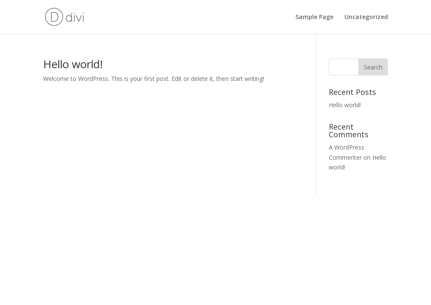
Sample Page (314, 17)
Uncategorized (366, 17)
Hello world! (73, 64)
